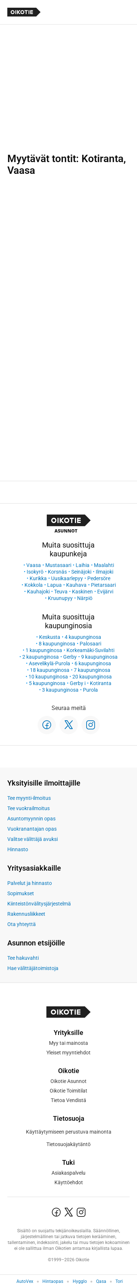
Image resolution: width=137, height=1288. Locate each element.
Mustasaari (58, 565)
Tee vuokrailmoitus (28, 808)
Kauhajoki (38, 591)
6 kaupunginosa (93, 663)
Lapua (54, 585)
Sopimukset (20, 893)
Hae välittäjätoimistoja (32, 968)
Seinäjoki (81, 572)
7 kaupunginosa (92, 670)
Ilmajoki (104, 572)
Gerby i (77, 683)
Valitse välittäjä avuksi (32, 839)
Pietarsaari (103, 585)
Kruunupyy (60, 598)
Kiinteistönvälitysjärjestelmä (39, 904)
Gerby (70, 657)
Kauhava (76, 585)
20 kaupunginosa (92, 677)
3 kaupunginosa (60, 690)
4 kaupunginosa (83, 637)
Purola (90, 690)
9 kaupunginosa (99, 657)
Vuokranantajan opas (32, 829)
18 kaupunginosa (49, 670)
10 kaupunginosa (48, 677)
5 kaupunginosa (47, 683)
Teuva (61, 591)
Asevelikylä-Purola (49, 663)
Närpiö (84, 598)
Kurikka (38, 578)
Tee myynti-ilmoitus (29, 798)
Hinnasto (17, 849)
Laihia (83, 565)
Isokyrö (35, 572)
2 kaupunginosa (40, 657)
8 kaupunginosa (57, 644)
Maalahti (104, 565)
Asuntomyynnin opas (31, 819)
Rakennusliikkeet (26, 914)
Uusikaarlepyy (67, 578)
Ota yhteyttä (21, 924)
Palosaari (90, 644)
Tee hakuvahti (23, 958)
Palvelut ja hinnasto (29, 883)
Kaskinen (82, 591)
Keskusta (49, 637)
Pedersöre (98, 578)
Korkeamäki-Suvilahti (90, 650)
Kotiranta (100, 683)
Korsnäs (57, 572)
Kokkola (33, 585)
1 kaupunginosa (44, 650)
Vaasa (33, 565)
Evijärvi (105, 591)
